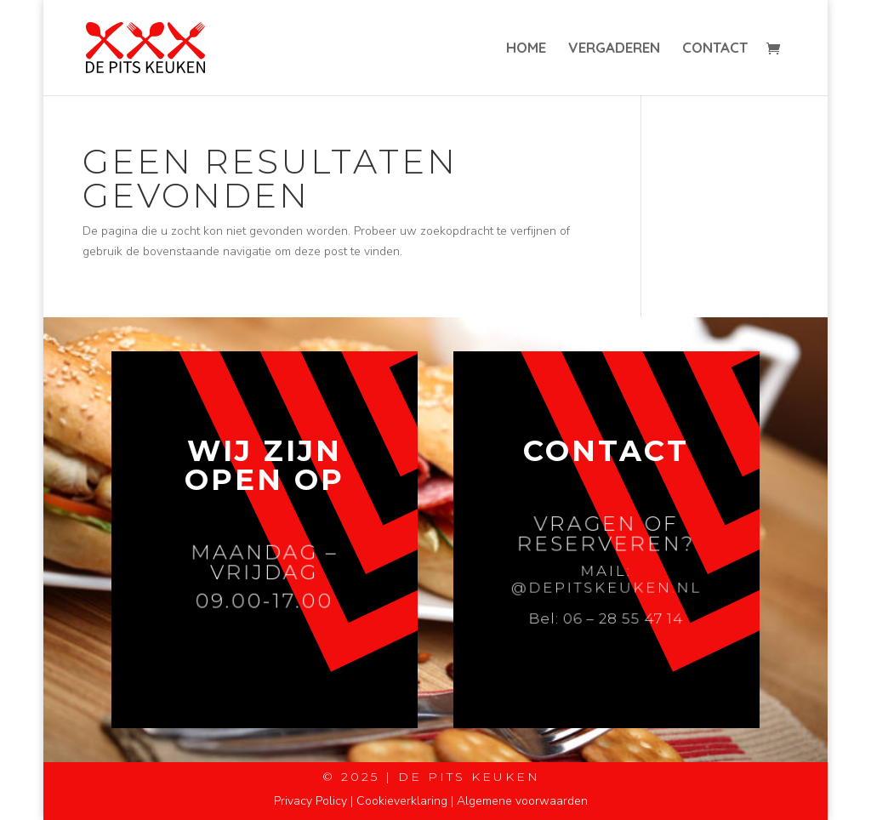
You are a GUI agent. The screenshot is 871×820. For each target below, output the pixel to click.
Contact (715, 49)
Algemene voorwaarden (522, 801)
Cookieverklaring (401, 801)
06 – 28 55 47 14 (622, 617)
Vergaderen (614, 49)
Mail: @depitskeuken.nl (606, 579)
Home (526, 49)
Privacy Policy (310, 801)
